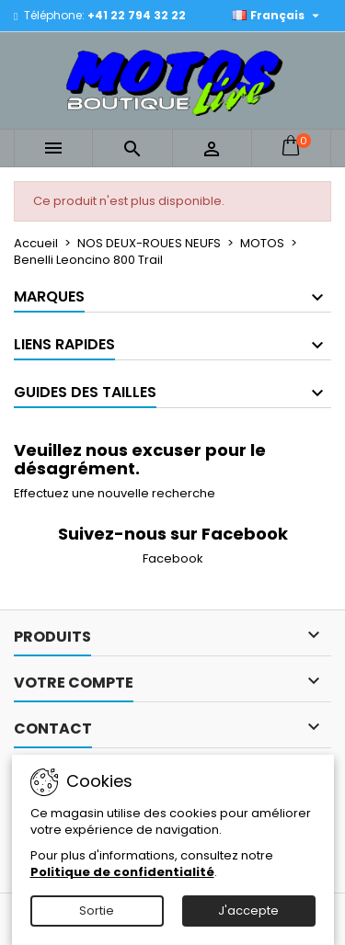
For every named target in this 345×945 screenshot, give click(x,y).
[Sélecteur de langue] (278, 15)
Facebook (173, 558)
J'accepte (248, 910)
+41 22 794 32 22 (136, 15)
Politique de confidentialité (122, 872)
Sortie (96, 910)
